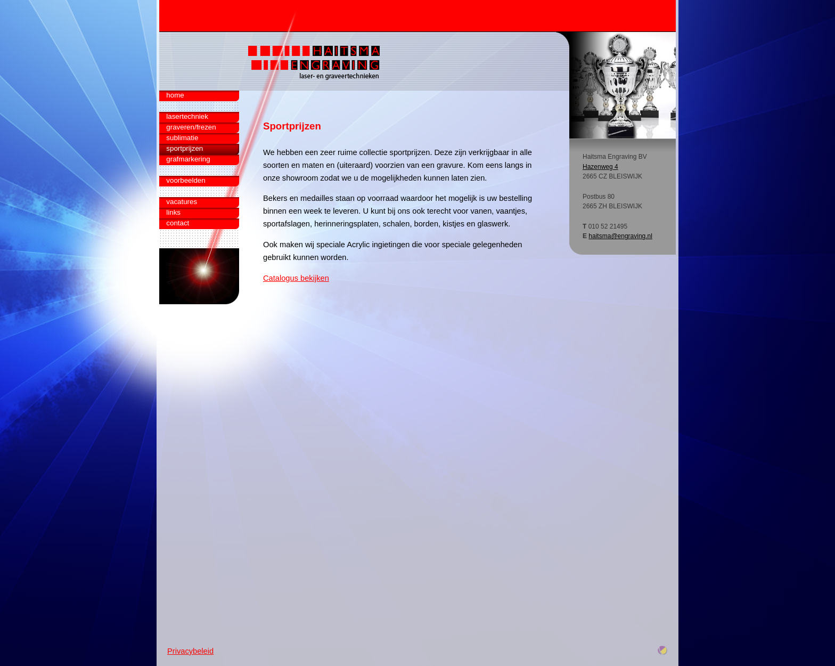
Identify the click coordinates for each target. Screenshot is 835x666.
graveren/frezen (191, 127)
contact (177, 223)
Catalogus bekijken (296, 278)
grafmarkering (188, 159)
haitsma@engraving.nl (620, 236)
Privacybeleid (190, 651)
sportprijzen (184, 148)
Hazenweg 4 (600, 166)
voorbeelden (185, 180)
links (173, 212)
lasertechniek (187, 116)
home (175, 95)
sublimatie (182, 138)
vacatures (181, 202)
